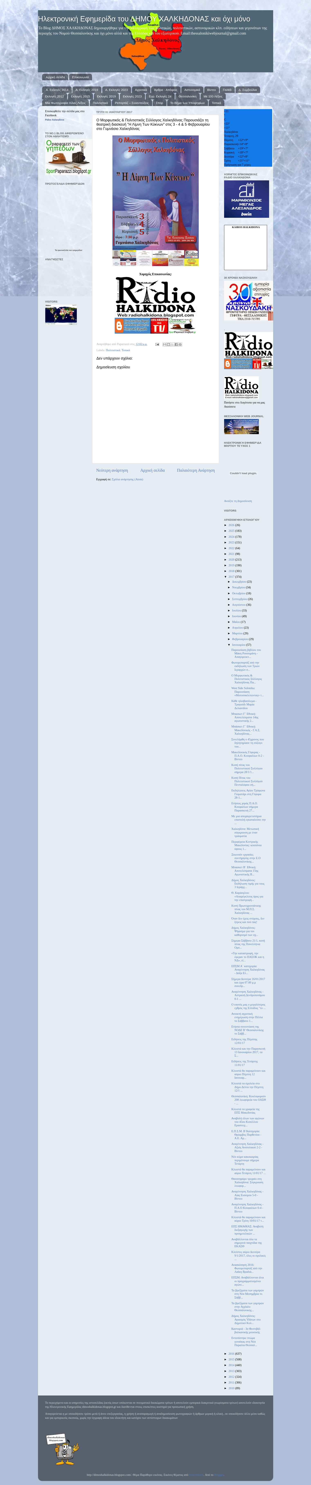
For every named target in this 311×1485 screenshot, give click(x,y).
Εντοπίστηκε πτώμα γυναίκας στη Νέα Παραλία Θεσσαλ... (244, 1341)
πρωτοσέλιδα (63, 250)
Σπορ (159, 103)
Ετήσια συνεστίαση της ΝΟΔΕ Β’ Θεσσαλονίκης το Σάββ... (247, 1030)
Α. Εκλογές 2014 (57, 90)
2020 (232, 559)
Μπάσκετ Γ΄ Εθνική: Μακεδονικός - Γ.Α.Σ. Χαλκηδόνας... (245, 730)
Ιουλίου (237, 610)
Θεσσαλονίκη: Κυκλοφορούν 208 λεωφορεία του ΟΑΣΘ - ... (248, 1100)
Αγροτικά (141, 90)
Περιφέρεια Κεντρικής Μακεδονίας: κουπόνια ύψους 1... (246, 845)
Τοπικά (216, 103)
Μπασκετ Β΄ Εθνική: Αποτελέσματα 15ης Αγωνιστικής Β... (244, 871)
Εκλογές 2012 (54, 96)
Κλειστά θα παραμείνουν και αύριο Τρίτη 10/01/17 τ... (248, 1219)
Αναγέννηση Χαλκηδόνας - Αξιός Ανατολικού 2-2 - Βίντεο (247, 1147)
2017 (232, 576)
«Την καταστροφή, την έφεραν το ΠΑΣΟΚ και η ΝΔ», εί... (247, 957)
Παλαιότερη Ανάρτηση (196, 470)
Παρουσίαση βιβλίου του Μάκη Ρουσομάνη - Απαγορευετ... (246, 653)
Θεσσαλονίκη (187, 96)
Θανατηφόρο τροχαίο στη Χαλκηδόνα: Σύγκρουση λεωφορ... (247, 1182)
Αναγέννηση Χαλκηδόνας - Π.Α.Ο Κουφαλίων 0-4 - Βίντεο (247, 1208)
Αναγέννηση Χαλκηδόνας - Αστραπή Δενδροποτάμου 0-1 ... (248, 995)
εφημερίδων (77, 250)
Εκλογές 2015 (80, 96)
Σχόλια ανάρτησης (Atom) (127, 479)
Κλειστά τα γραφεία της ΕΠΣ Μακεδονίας (245, 1110)
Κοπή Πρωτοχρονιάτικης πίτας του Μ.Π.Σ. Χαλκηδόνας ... (246, 909)
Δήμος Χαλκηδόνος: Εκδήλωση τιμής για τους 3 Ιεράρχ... (247, 883)
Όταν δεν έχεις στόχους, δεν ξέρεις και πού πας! (247, 920)
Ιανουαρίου (239, 644)
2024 (232, 536)
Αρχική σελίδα (55, 77)
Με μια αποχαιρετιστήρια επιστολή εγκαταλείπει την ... (248, 820)
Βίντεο (211, 90)
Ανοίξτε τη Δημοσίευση (238, 501)
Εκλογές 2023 (132, 96)
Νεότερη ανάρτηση (112, 470)
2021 (232, 553)
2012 (232, 1376)
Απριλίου (238, 627)
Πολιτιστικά (100, 103)
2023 (232, 542)
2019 (232, 565)
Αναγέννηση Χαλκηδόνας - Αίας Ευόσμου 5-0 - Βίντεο (247, 1195)
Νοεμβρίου (239, 587)
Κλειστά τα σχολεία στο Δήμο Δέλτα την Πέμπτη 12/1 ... (247, 1087)
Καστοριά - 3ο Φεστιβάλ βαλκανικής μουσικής (245, 1330)
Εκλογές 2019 (106, 96)
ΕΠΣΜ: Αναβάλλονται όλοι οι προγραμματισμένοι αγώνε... (247, 1281)
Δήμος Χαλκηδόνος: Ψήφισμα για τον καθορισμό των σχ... (244, 931)
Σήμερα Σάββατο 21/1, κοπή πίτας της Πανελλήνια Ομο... (248, 944)
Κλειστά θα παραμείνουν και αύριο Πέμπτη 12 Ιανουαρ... (248, 1074)
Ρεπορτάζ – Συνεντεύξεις (132, 103)
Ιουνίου (237, 616)
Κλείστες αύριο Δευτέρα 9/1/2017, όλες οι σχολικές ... (248, 1255)
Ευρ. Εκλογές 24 (160, 96)
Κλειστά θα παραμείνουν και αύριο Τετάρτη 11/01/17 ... (248, 1171)
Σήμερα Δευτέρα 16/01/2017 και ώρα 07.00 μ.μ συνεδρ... (248, 982)
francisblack (196, 1474)
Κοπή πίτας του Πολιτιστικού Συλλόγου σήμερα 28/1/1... (247, 768)
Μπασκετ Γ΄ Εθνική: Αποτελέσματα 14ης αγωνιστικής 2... (244, 717)
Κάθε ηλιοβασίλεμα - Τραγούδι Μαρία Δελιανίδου (243, 704)
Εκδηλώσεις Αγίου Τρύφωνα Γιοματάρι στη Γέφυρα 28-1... (248, 794)
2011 (232, 1382)
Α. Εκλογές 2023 (116, 90)
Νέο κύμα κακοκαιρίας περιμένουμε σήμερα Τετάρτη (245, 1160)
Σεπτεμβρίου (240, 599)
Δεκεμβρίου (239, 581)
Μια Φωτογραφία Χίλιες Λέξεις (65, 103)
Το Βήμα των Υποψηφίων (187, 103)
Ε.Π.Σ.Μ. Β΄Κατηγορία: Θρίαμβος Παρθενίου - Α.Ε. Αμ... (246, 1135)
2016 (232, 1353)
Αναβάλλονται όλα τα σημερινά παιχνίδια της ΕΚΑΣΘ (246, 1243)
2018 (232, 571)
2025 (232, 530)
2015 (232, 1359)
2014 (232, 1365)
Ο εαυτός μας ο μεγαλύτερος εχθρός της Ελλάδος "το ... (248, 1006)
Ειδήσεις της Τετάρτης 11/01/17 (244, 1063)
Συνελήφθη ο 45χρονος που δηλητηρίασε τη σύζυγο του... (247, 743)
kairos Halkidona (246, 227)
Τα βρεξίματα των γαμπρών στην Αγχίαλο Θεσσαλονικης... (247, 1307)
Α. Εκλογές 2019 (86, 90)
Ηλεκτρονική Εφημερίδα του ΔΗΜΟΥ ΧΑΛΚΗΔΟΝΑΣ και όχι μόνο (144, 19)
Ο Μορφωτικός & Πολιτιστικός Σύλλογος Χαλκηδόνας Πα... (246, 679)
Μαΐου (236, 621)
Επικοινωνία (80, 77)
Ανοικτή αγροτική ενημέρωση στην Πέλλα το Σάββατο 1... (247, 1017)
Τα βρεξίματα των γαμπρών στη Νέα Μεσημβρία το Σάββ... (247, 1294)
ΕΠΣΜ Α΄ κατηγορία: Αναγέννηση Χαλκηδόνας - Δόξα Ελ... (248, 969)
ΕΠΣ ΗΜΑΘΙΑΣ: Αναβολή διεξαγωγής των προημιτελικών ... (247, 1230)
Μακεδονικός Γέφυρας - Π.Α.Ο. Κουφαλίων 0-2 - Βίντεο (247, 756)
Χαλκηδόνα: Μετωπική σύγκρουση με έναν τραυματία (245, 832)
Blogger (218, 1474)
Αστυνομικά (192, 90)
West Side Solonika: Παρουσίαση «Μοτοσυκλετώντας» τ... (247, 691)
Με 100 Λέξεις (213, 96)
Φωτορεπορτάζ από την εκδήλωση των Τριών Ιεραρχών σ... (245, 666)
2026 (232, 525)
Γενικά (227, 90)
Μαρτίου (237, 633)
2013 (232, 1371)
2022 (232, 548)
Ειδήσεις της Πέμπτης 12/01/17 (244, 1041)
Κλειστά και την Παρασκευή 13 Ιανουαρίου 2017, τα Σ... (248, 1052)
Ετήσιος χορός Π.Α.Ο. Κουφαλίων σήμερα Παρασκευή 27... (244, 807)
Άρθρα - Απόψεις (165, 90)
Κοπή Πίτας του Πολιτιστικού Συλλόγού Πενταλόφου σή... (247, 781)
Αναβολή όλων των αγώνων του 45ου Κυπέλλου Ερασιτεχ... (247, 1122)
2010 (232, 1388)
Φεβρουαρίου (240, 639)
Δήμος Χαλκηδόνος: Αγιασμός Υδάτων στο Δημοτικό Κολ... (245, 1319)
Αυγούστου (239, 604)
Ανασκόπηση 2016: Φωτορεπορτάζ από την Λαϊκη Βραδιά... (246, 1268)
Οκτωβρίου (239, 593)
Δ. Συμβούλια (248, 90)
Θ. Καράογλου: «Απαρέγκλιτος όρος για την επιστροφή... (247, 896)
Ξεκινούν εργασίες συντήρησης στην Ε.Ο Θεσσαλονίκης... (245, 858)
